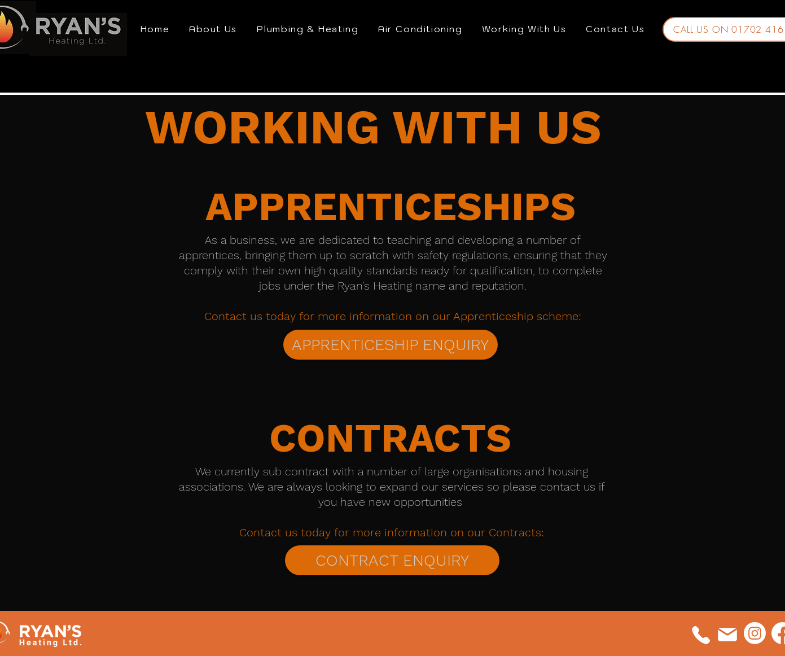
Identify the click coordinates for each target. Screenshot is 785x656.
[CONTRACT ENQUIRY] (392, 560)
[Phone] (701, 635)
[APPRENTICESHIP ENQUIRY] (390, 345)
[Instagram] (755, 633)
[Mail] (727, 634)
